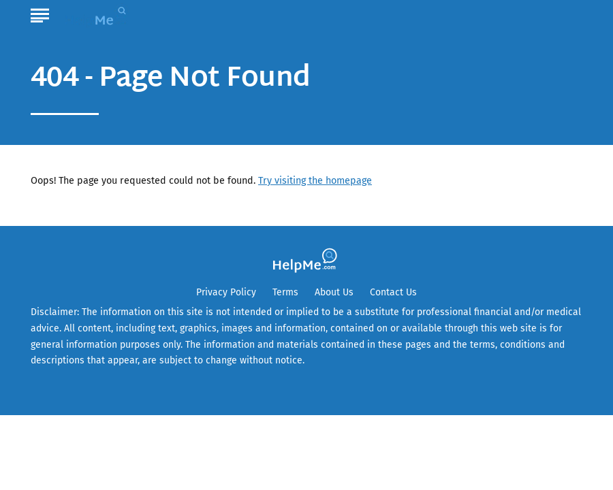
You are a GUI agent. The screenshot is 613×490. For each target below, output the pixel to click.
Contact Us (393, 292)
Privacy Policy (226, 292)
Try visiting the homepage (315, 180)
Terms (285, 292)
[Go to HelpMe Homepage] (98, 15)
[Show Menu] (40, 13)
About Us (334, 292)
